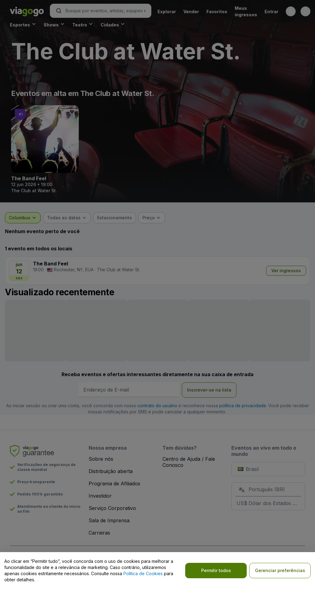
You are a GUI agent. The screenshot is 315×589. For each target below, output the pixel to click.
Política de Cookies (143, 573)
